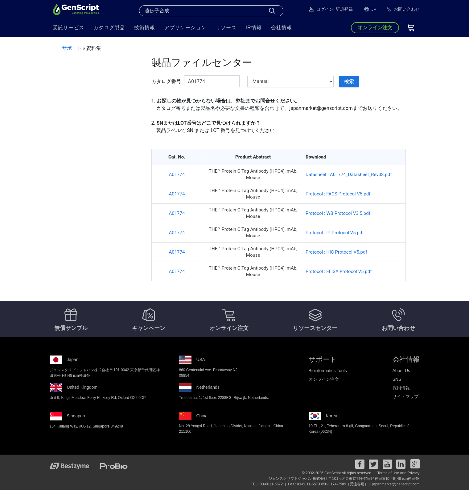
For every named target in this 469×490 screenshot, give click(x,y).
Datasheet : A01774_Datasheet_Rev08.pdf (349, 174)
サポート (72, 48)
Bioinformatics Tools (328, 370)
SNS (397, 379)
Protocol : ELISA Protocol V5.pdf (339, 271)
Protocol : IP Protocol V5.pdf (335, 232)
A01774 (177, 174)
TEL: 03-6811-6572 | (269, 484)
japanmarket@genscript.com (396, 484)
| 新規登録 (343, 9)
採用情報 (401, 387)
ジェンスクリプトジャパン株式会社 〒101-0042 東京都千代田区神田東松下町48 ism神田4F (344, 478)
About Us (401, 370)
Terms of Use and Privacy (398, 473)
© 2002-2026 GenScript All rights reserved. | (339, 473)
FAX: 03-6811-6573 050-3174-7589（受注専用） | (330, 484)
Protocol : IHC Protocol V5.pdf (336, 252)
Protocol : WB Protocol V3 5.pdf (338, 213)
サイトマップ (405, 396)
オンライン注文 (324, 379)
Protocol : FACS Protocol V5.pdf (338, 194)
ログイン (320, 9)
